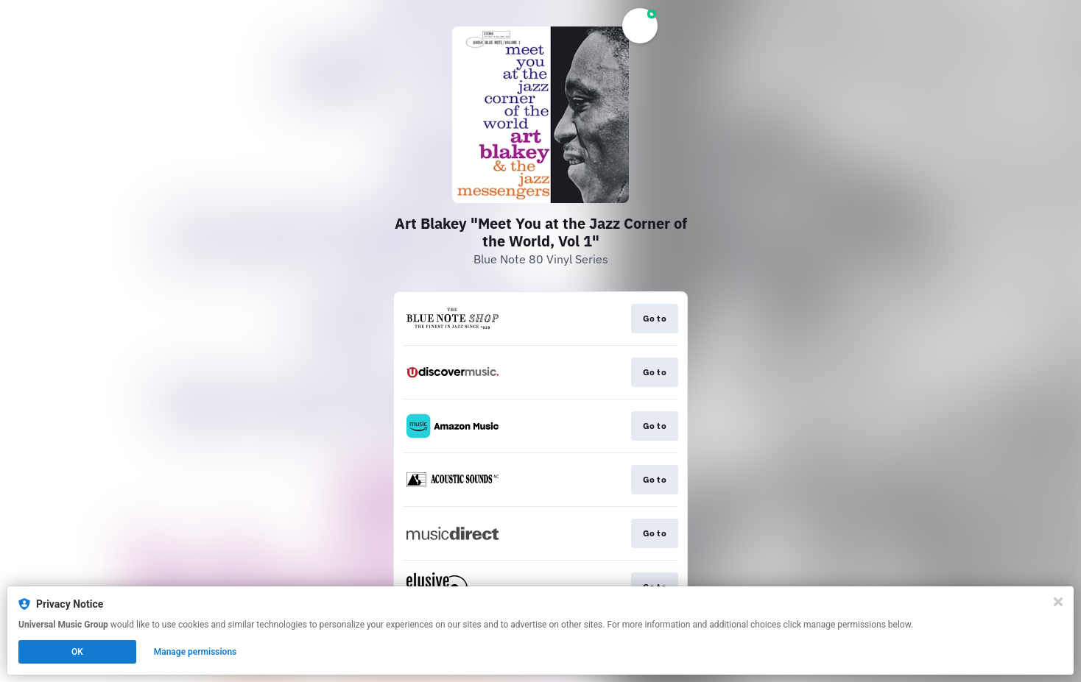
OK (77, 652)
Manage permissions (195, 652)
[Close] (1058, 602)
